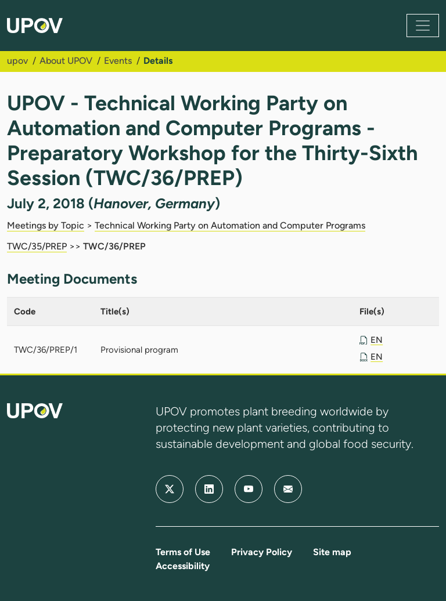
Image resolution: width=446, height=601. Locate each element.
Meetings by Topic (45, 225)
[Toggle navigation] (423, 25)
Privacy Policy (261, 551)
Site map (332, 551)
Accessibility (183, 565)
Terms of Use (183, 551)
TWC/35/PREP (37, 246)
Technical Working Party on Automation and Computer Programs (230, 225)
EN (377, 340)
